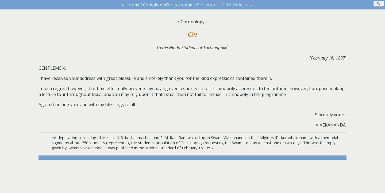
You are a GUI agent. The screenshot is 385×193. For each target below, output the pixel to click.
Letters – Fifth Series (224, 5)
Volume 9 (190, 5)
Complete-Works (160, 5)
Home (133, 5)
